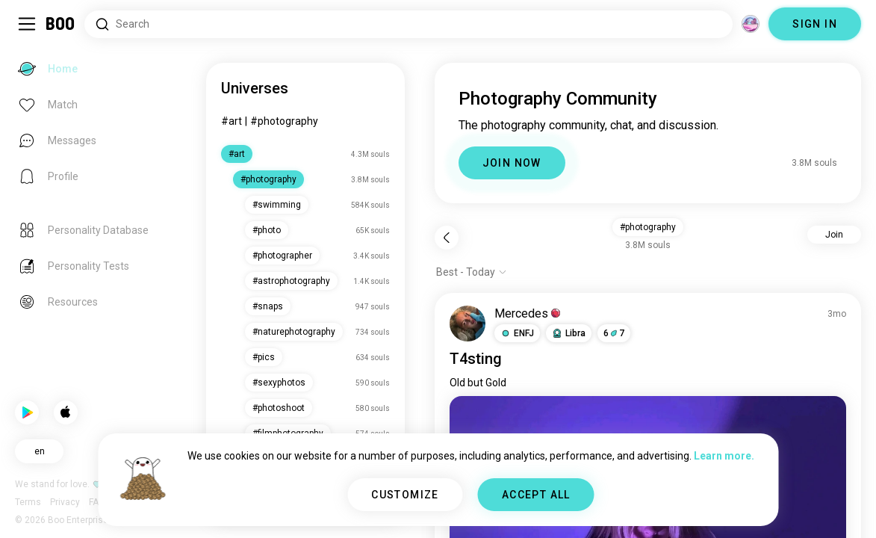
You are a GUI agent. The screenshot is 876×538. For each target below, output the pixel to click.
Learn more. (724, 456)
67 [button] (613, 333)
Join (834, 234)
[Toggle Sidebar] (26, 23)
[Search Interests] (408, 24)
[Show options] (471, 272)
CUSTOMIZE (405, 495)
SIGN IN (814, 24)
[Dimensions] (750, 24)
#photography (284, 121)
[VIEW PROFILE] (467, 323)
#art (231, 121)
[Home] (60, 24)
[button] (517, 333)
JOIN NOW (511, 163)
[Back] (447, 238)
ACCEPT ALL (536, 495)
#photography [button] (648, 227)
